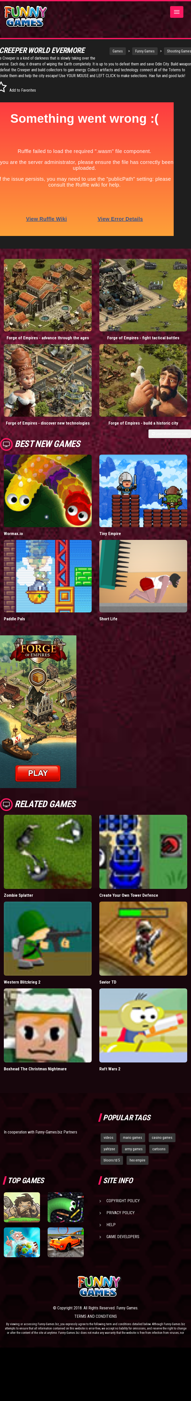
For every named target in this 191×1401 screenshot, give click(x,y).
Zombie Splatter (18, 901)
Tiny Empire (110, 539)
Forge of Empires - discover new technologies (48, 428)
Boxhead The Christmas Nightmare (35, 1074)
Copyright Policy (123, 1206)
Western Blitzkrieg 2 (22, 987)
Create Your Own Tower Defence (128, 901)
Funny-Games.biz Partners (56, 1138)
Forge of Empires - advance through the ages (48, 343)
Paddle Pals (14, 624)
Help (111, 1230)
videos (108, 1143)
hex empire (137, 1166)
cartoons (159, 1155)
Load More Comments (170, 439)
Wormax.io (13, 539)
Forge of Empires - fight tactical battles (143, 343)
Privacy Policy (120, 1218)
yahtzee (109, 1155)
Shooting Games (168, 51)
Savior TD (107, 987)
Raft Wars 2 (109, 1074)
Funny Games (134, 51)
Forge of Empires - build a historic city (143, 428)
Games (107, 51)
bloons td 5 (112, 1166)
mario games (132, 1143)
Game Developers (122, 1242)
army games (134, 1155)
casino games (162, 1143)
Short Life (108, 624)
